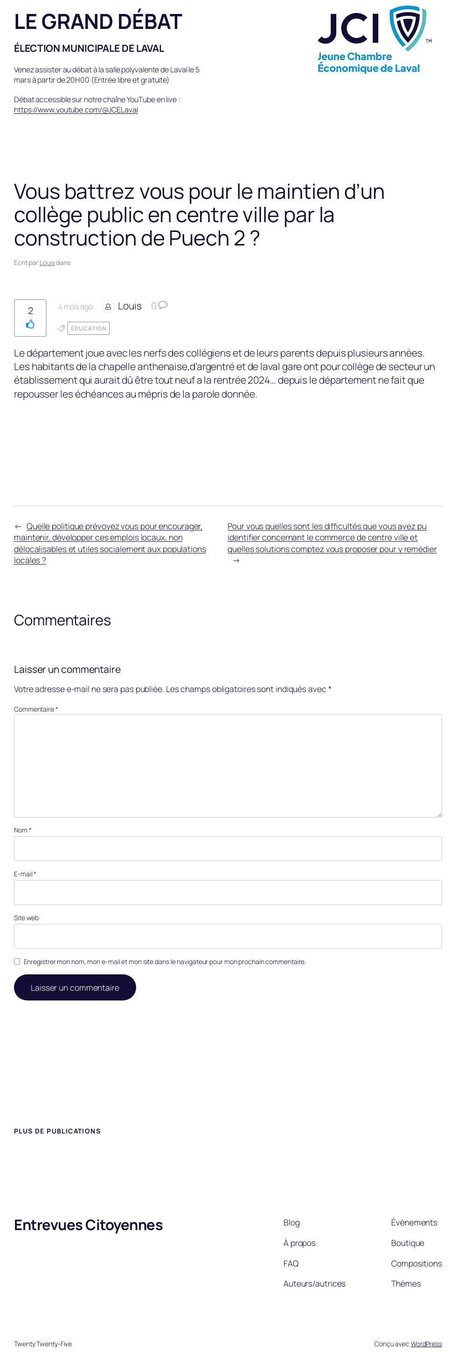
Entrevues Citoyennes (88, 1224)
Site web (26, 917)
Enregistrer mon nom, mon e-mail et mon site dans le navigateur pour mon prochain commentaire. (165, 961)
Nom (23, 829)
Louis (47, 262)
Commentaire (36, 709)
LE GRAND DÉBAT (98, 21)
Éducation (88, 328)
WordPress (426, 1343)
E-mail (25, 873)
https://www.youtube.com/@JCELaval (76, 110)
